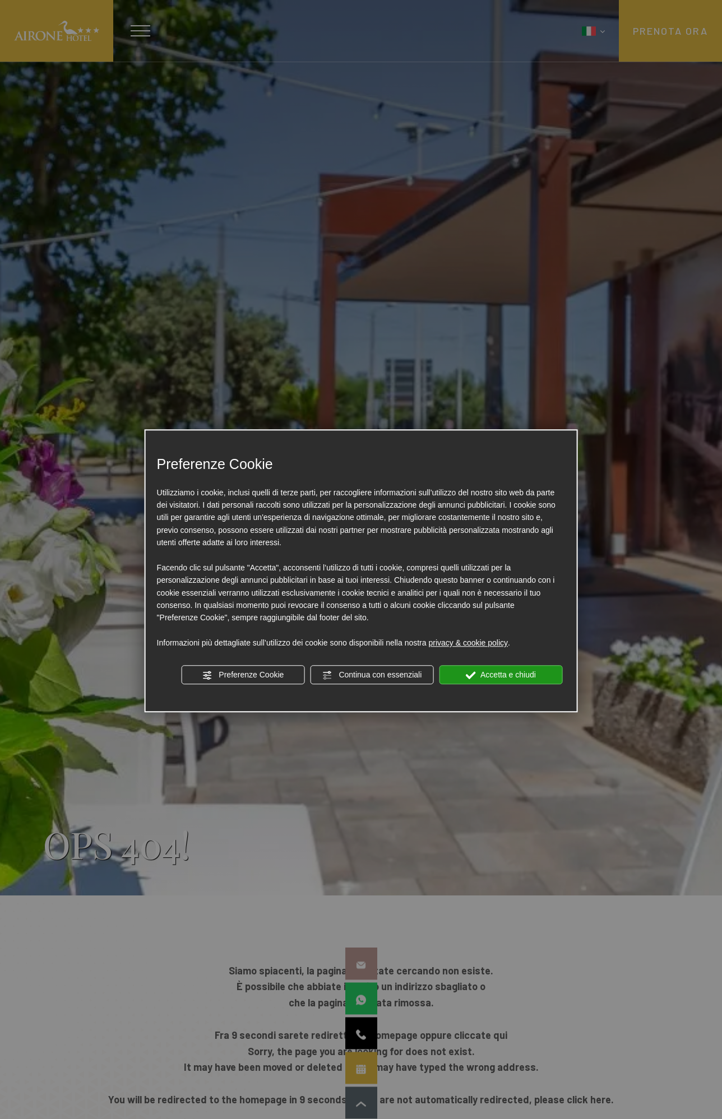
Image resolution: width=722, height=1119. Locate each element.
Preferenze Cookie (243, 675)
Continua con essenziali (372, 675)
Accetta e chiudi (501, 675)
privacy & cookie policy (468, 642)
